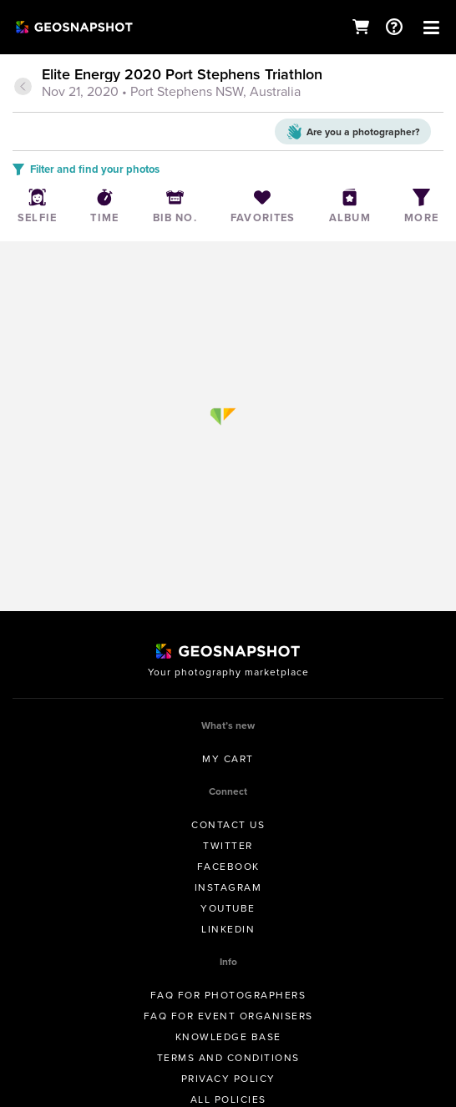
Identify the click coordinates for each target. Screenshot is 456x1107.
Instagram (228, 887)
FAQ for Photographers (228, 995)
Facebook (228, 866)
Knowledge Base (228, 1036)
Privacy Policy (228, 1078)
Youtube (228, 908)
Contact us (228, 824)
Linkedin (228, 929)
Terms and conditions (228, 1057)
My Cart (228, 758)
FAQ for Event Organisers (228, 1016)
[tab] (228, 84)
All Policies (228, 1099)
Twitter (228, 845)
